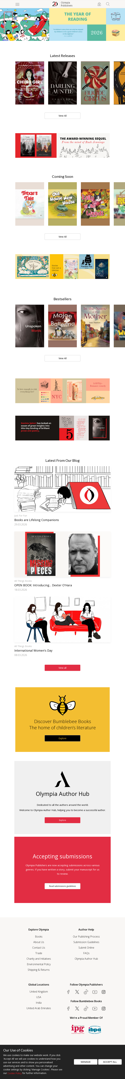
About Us (38, 942)
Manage (86, 1062)
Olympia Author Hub (86, 958)
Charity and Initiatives (39, 958)
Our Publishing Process (86, 936)
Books (38, 936)
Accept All (110, 1062)
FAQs (86, 953)
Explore (62, 738)
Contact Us (38, 947)
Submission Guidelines (86, 942)
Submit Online (86, 947)
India (39, 1002)
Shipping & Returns (39, 970)
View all (62, 667)
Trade (38, 953)
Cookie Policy (14, 1073)
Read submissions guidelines (62, 886)
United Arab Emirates (39, 1008)
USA (38, 997)
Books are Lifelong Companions (36, 520)
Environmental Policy (39, 964)
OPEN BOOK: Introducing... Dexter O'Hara (43, 585)
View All (63, 115)
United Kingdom (39, 991)
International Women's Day (33, 650)
